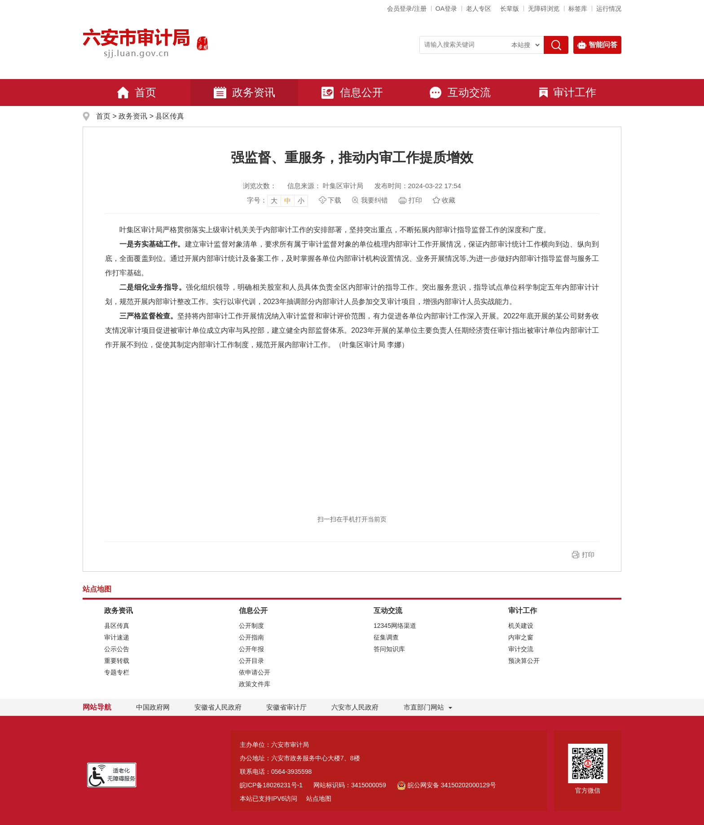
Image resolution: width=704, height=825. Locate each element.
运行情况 (608, 8)
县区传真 (169, 116)
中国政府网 (153, 707)
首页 (136, 92)
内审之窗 (520, 637)
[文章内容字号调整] (277, 200)
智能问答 (597, 45)
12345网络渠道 (395, 625)
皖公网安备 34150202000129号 (446, 785)
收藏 (448, 200)
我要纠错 (374, 200)
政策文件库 (254, 684)
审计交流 (520, 649)
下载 (334, 200)
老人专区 (478, 8)
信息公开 (352, 92)
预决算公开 (524, 660)
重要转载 (116, 660)
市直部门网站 (428, 707)
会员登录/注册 (407, 8)
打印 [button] (588, 554)
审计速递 (116, 637)
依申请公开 (254, 672)
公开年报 (251, 649)
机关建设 (520, 625)
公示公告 (116, 649)
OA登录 (446, 8)
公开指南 (251, 637)
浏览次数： (260, 186)
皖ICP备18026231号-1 (271, 785)
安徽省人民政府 (218, 707)
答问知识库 (389, 649)
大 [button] (274, 200)
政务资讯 (244, 92)
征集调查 (386, 637)
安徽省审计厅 (286, 707)
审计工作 (567, 92)
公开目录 (251, 660)
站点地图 (318, 798)
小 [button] (301, 200)
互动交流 (460, 92)
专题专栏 (116, 672)
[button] (509, 8)
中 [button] (287, 200)
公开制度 (251, 625)
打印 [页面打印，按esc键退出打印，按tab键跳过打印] (415, 200)
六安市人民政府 (354, 707)
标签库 (577, 8)
